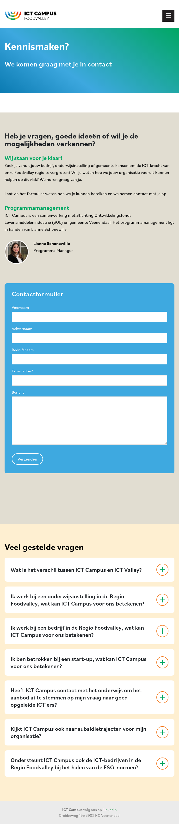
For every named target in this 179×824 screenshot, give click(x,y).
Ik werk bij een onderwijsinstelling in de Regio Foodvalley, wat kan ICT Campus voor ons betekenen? (77, 599)
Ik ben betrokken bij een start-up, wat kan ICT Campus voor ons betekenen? (79, 662)
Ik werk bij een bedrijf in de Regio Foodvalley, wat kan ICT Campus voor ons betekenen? (77, 631)
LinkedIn (110, 809)
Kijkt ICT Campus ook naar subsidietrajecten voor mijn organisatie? (78, 732)
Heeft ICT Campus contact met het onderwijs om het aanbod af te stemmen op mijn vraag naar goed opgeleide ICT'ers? (76, 697)
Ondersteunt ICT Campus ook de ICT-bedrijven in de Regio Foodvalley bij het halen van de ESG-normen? (76, 763)
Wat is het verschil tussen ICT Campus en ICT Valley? (76, 570)
